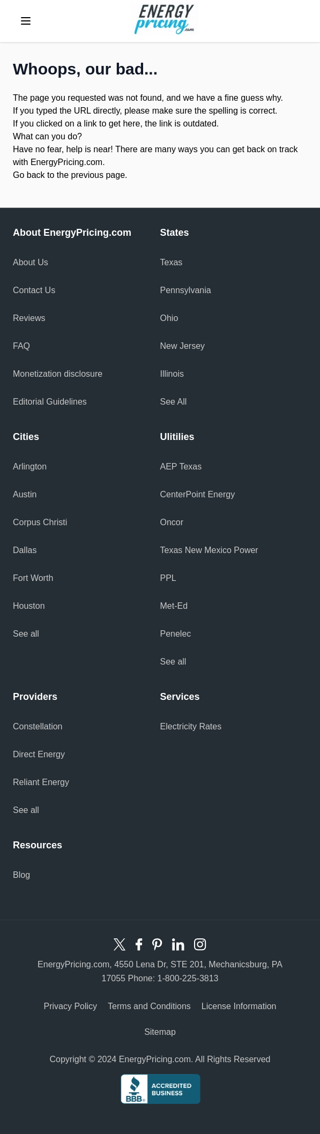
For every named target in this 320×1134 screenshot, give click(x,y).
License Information (239, 1006)
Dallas (24, 550)
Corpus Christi (40, 522)
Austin (24, 494)
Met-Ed (174, 605)
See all (26, 633)
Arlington (30, 466)
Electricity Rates (191, 726)
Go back (29, 175)
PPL (168, 578)
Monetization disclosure (57, 373)
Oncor (172, 522)
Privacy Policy (71, 1006)
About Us (30, 262)
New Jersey (182, 345)
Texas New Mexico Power (209, 550)
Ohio (169, 318)
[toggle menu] (26, 21)
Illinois (172, 373)
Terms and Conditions (149, 1006)
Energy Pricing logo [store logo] (165, 18)
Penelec (175, 633)
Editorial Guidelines (50, 401)
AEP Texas (181, 466)
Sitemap (160, 1031)
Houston (29, 605)
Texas (171, 262)
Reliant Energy (41, 782)
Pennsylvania (185, 290)
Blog (21, 874)
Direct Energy (39, 754)
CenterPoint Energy (197, 494)
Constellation (38, 726)
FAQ (21, 345)
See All (173, 401)
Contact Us (34, 290)
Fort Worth (33, 578)
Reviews (29, 318)
